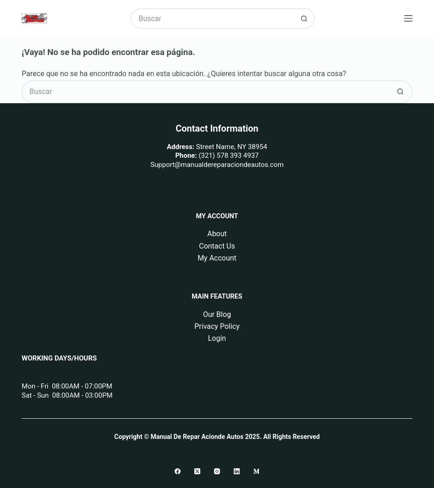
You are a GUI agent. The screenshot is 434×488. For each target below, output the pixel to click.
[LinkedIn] (237, 471)
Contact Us (217, 246)
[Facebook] (178, 471)
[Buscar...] (212, 18)
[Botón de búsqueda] (304, 18)
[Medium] (256, 471)
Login (217, 338)
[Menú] (408, 18)
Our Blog (217, 314)
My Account (217, 258)
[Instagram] (217, 471)
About (217, 233)
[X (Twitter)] (197, 471)
